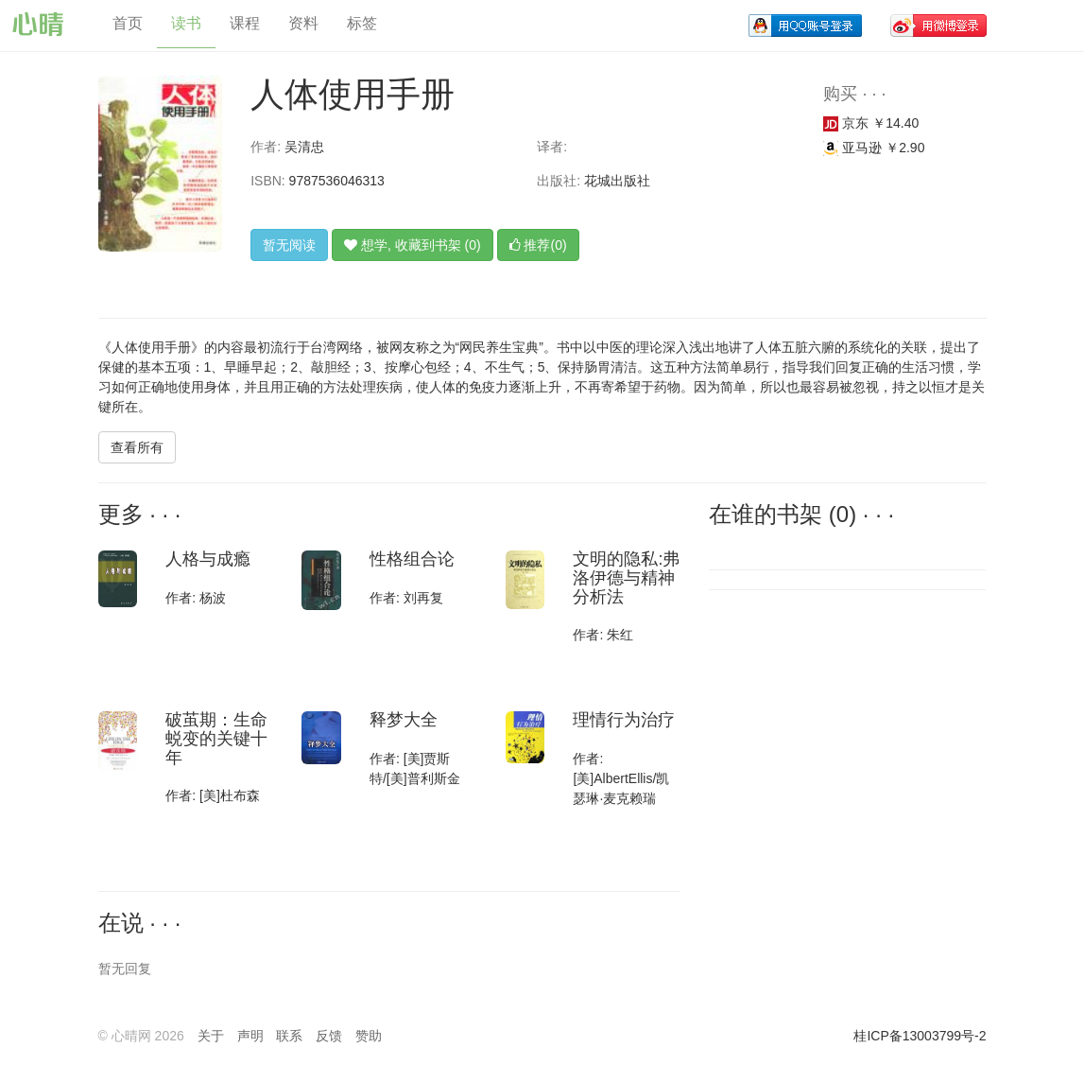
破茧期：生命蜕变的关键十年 (216, 738)
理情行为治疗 (624, 719)
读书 (186, 23)
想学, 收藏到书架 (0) (412, 245)
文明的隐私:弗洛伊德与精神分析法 (626, 578)
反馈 (329, 1035)
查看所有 (137, 447)
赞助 (368, 1035)
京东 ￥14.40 (871, 123)
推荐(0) (538, 245)
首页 (127, 23)
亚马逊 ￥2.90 (873, 147)
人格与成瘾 (207, 559)
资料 (303, 23)
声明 (250, 1035)
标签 (362, 23)
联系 (289, 1035)
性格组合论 (412, 559)
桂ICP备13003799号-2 (919, 1035)
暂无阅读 (289, 245)
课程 (245, 23)
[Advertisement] (836, 727)
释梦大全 (404, 719)
